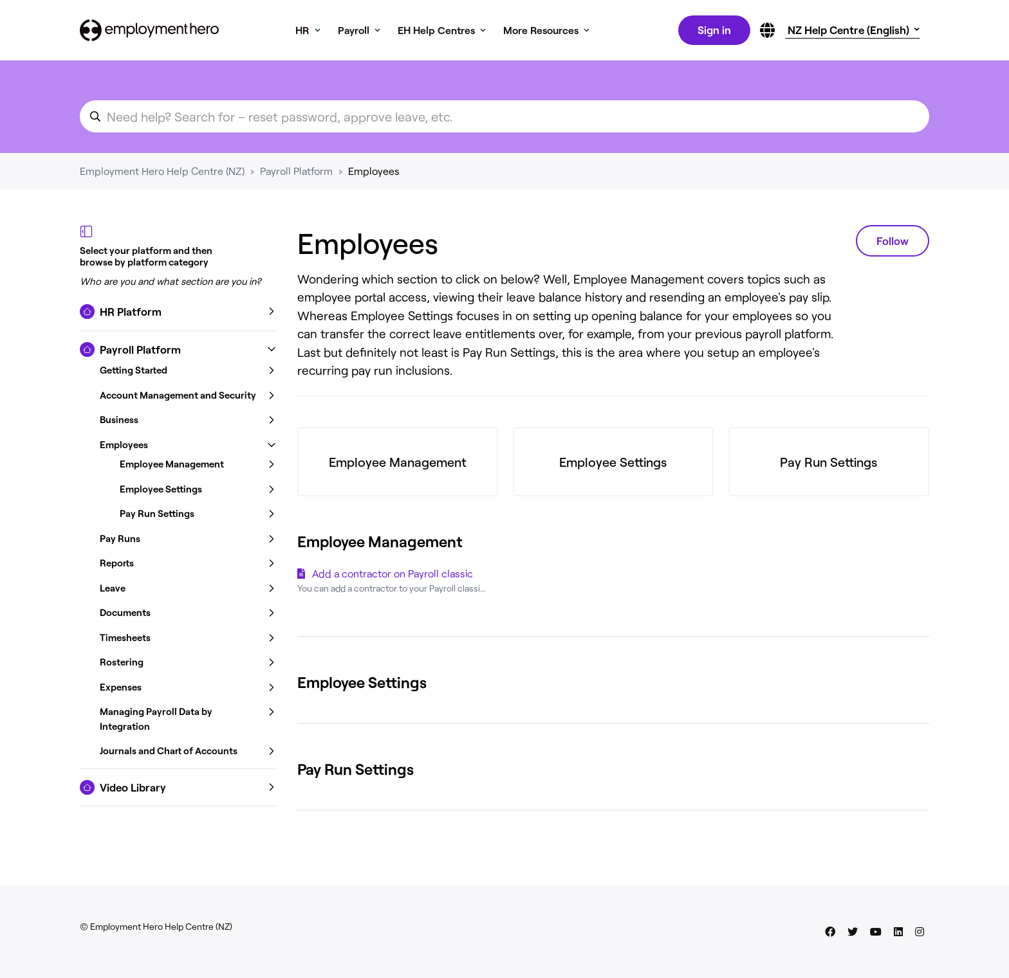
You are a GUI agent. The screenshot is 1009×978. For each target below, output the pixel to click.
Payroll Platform (296, 173)
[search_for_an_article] (504, 119)
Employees (374, 173)
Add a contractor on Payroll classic (392, 576)
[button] (178, 314)
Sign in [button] (713, 30)
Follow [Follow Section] (892, 243)
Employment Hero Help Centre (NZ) (162, 173)
